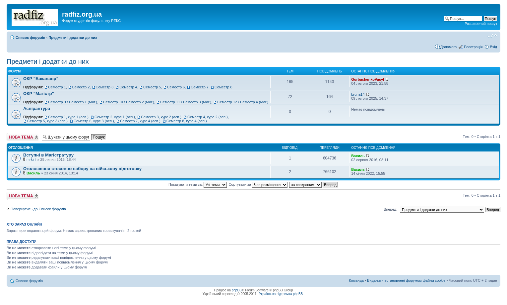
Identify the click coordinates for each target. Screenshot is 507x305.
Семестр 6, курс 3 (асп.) (94, 121)
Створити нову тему (22, 137)
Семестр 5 (152, 87)
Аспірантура (36, 108)
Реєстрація (473, 47)
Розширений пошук (481, 24)
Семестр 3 (105, 87)
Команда (356, 280)
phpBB (237, 290)
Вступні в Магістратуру (48, 154)
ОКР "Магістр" (38, 93)
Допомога (448, 47)
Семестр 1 (57, 87)
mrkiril (31, 159)
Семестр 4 (128, 87)
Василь (358, 156)
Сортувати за (257, 184)
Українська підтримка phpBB (281, 294)
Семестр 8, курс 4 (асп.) (186, 121)
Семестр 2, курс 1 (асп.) (115, 117)
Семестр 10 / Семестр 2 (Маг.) (128, 102)
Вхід (493, 47)
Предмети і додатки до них (72, 38)
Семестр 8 (223, 87)
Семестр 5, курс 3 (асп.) (47, 121)
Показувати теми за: (197, 184)
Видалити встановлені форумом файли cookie (406, 280)
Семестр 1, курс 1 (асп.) (68, 117)
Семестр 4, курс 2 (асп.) (207, 117)
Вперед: (390, 209)
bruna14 (357, 94)
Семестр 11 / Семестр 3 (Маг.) (185, 102)
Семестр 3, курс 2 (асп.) (161, 117)
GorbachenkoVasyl (367, 79)
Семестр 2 (81, 87)
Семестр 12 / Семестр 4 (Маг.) (242, 102)
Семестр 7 (200, 87)
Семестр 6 (176, 87)
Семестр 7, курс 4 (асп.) (140, 121)
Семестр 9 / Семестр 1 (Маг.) (72, 102)
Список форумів (30, 38)
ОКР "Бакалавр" (40, 78)
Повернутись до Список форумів (38, 209)
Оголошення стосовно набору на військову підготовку (82, 168)
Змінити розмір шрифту (492, 36)
